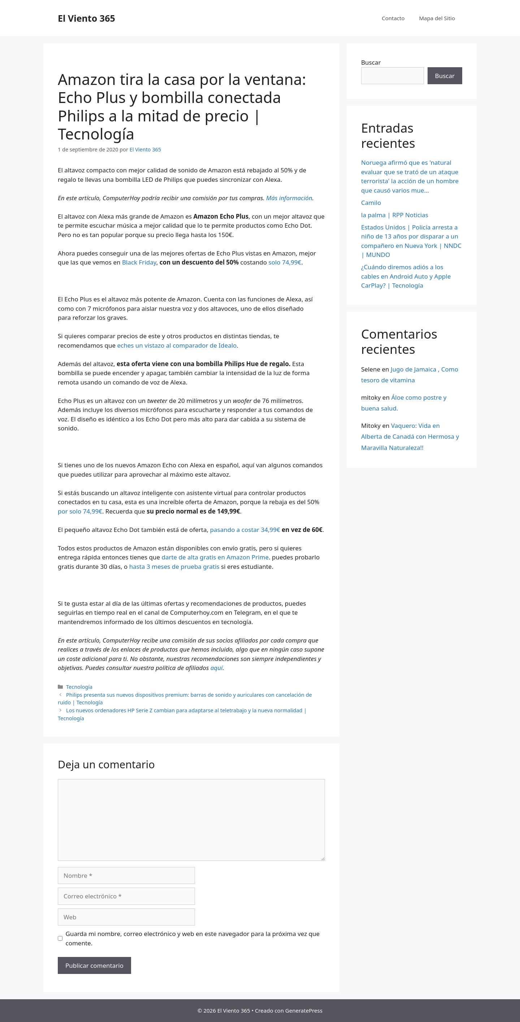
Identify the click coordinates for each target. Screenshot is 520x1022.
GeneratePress (303, 1010)
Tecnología (79, 686)
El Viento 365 (86, 18)
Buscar (371, 62)
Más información (289, 198)
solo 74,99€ (285, 262)
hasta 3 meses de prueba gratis (174, 566)
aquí (217, 668)
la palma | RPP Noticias (394, 215)
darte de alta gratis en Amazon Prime (215, 557)
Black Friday (139, 262)
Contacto (393, 18)
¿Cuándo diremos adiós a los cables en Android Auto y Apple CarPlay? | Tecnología (406, 276)
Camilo (371, 202)
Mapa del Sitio (437, 18)
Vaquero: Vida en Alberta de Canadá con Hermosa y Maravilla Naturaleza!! (410, 436)
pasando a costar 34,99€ (245, 529)
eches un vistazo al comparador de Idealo (177, 345)
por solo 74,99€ (80, 511)
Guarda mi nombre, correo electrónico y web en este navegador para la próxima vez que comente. (193, 938)
